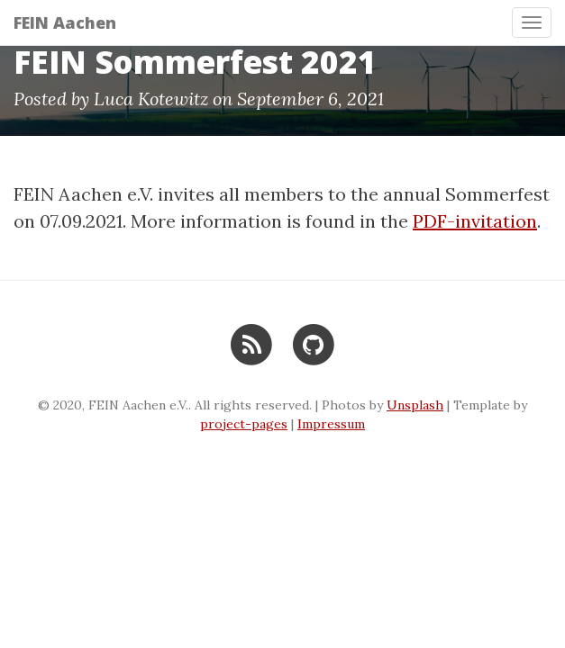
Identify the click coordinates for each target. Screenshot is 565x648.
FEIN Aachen (65, 22)
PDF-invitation (475, 221)
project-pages (243, 424)
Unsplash (415, 405)
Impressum (331, 424)
